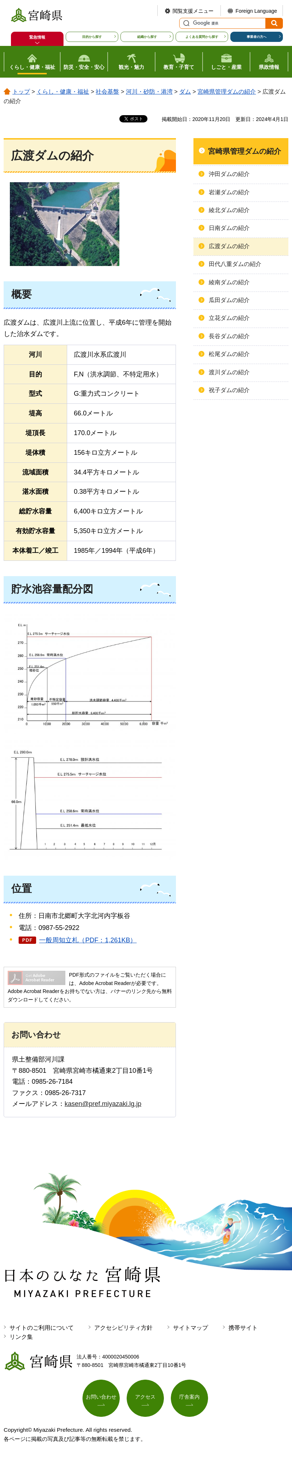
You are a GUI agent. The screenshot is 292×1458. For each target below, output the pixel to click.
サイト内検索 (185, 23)
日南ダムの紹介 (229, 228)
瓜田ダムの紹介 (229, 300)
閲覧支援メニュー (193, 11)
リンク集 (21, 1337)
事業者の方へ (256, 37)
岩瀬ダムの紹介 (229, 192)
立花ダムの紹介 (229, 318)
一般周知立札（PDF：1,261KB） (88, 940)
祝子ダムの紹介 (229, 390)
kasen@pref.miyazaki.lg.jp (103, 1103)
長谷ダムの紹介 (229, 336)
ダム (185, 92)
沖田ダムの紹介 (229, 174)
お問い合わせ (101, 1397)
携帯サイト (243, 1328)
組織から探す (147, 37)
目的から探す (92, 37)
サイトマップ (190, 1328)
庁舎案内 (189, 1397)
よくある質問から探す (201, 37)
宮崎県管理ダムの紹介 (226, 92)
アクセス (145, 1397)
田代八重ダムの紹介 (235, 264)
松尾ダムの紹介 (229, 354)
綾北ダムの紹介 (229, 210)
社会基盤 (107, 92)
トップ (21, 92)
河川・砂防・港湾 (149, 92)
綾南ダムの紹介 (229, 282)
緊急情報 (37, 37)
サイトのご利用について (41, 1328)
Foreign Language (256, 11)
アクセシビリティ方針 (123, 1328)
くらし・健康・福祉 (62, 92)
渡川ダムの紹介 (229, 372)
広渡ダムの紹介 (229, 246)
